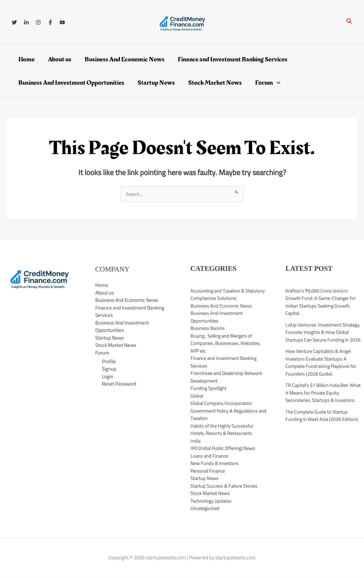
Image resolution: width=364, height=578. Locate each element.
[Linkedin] (26, 22)
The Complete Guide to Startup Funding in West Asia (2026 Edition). (322, 416)
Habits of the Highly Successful (223, 426)
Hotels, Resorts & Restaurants (222, 433)
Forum (102, 353)
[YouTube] (62, 22)
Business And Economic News (126, 300)
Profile (109, 362)
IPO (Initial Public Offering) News (224, 448)
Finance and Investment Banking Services (129, 312)
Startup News (109, 338)
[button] (349, 21)
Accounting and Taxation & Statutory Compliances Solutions (228, 295)
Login (107, 377)
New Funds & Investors (214, 463)
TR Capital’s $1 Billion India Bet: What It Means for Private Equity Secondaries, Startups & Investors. (324, 393)
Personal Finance (208, 471)
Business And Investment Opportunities (122, 327)
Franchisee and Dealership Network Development (228, 377)
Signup (109, 369)
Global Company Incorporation (222, 403)
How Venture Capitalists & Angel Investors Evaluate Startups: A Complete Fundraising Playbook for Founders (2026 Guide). (322, 363)
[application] (276, 82)
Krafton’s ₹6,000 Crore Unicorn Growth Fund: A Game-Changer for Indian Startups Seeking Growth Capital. (321, 302)
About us (104, 293)
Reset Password (119, 384)
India (195, 441)
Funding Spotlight (208, 388)
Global (197, 396)
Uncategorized (205, 508)
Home (101, 285)
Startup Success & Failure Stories (225, 486)
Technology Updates (212, 501)
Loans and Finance (210, 456)
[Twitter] (14, 22)
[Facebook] (50, 22)
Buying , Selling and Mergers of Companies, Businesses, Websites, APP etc (226, 343)
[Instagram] (38, 22)
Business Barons (207, 328)
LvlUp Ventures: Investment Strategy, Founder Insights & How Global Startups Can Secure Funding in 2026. (324, 332)
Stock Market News (115, 345)
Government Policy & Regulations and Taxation (225, 415)
